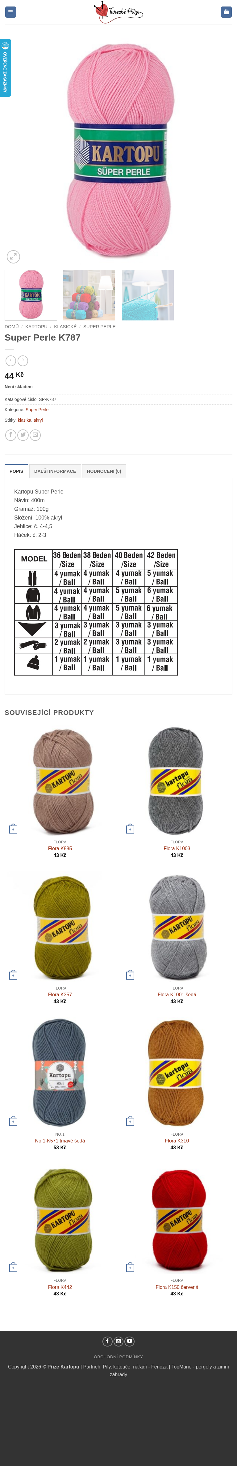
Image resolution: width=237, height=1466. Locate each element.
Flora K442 (60, 1287)
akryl (38, 420)
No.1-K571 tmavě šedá (60, 1140)
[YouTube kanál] (129, 1342)
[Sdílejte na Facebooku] (10, 435)
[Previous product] (23, 360)
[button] (10, 12)
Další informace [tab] (55, 471)
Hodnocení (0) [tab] (104, 471)
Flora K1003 (177, 848)
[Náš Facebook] (107, 1342)
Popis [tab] (16, 471)
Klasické (65, 326)
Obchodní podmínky (118, 1357)
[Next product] (11, 360)
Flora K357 (60, 994)
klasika (24, 420)
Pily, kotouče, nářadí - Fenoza (135, 1366)
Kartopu (36, 326)
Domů (12, 326)
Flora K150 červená (177, 1287)
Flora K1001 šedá (177, 994)
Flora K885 (60, 848)
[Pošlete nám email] (119, 1342)
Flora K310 (177, 1140)
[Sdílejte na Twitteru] (22, 435)
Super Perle (99, 326)
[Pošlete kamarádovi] (35, 435)
